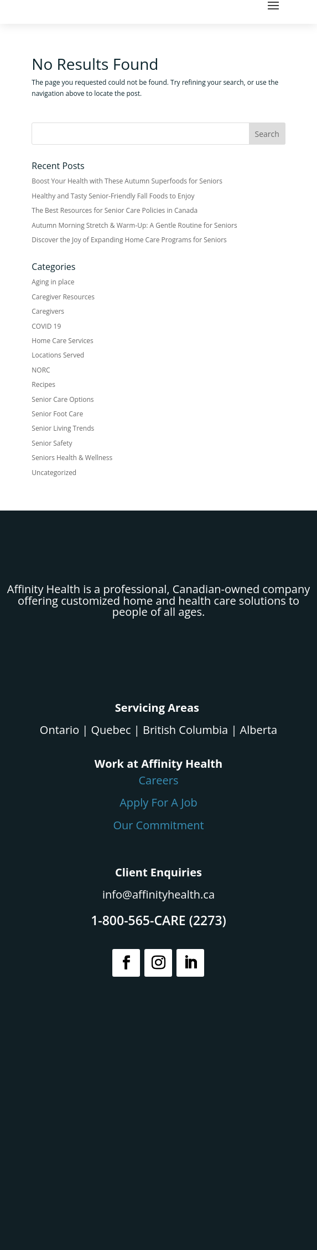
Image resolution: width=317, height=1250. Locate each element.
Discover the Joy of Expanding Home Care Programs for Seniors (129, 239)
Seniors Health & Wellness (72, 457)
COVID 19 (46, 326)
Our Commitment (158, 825)
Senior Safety (52, 443)
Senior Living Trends (63, 428)
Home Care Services (62, 340)
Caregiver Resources (63, 297)
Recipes (43, 384)
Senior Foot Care (57, 414)
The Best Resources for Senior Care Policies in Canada (115, 210)
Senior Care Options (62, 399)
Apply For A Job (158, 802)
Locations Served (58, 355)
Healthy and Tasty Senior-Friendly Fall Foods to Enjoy (113, 196)
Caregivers (48, 311)
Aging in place (53, 282)
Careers (158, 780)
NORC (41, 370)
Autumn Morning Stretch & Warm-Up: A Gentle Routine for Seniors (134, 225)
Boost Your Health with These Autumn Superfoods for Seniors (127, 181)
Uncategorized (54, 472)
